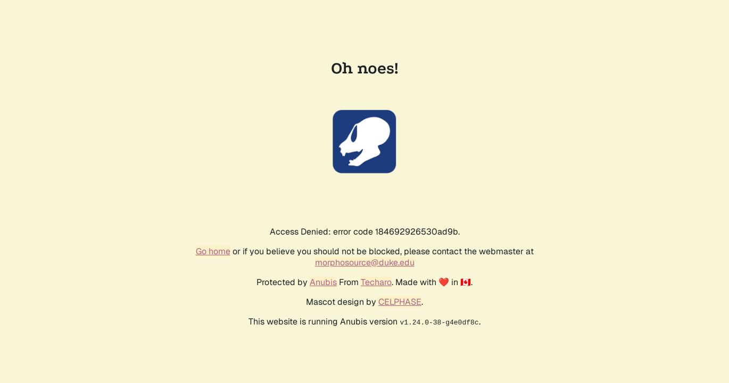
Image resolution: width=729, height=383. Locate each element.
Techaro (376, 282)
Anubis (323, 282)
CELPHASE (399, 301)
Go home (213, 251)
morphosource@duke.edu (365, 262)
